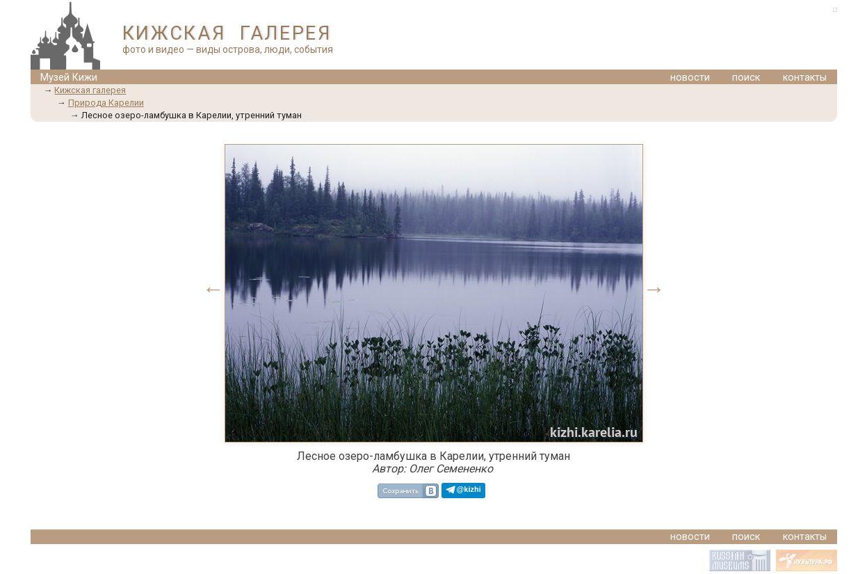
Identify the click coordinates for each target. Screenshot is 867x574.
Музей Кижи (68, 77)
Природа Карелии (106, 102)
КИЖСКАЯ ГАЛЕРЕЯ (227, 33)
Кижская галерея (90, 90)
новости (690, 77)
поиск (746, 77)
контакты (805, 77)
